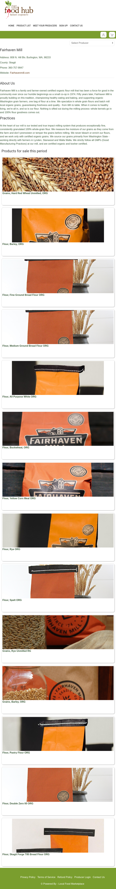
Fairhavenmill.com (20, 73)
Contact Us (99, 877)
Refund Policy (64, 877)
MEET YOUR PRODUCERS (45, 25)
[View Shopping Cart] (112, 35)
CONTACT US (76, 25)
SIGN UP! (63, 25)
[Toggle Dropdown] (103, 35)
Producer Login (82, 877)
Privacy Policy (27, 877)
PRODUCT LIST (24, 25)
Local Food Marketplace (71, 884)
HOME (11, 25)
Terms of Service (46, 877)
